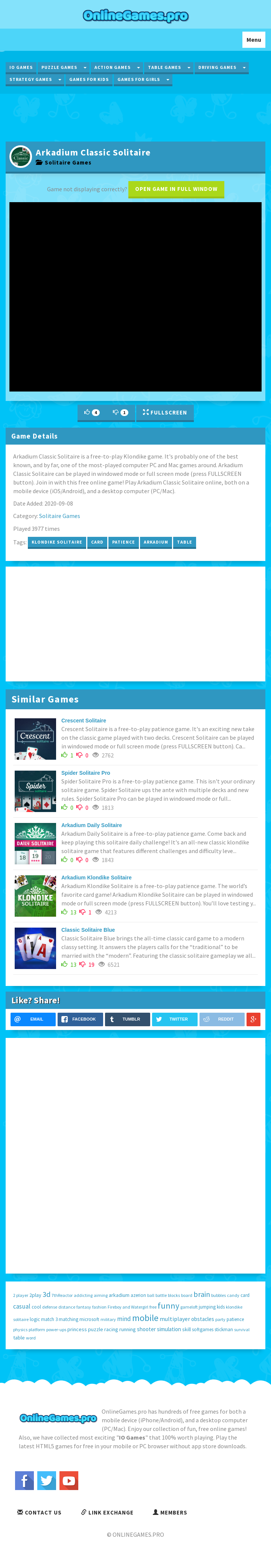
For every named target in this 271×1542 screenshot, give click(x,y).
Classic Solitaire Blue (88, 930)
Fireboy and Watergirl (128, 1307)
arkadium (156, 542)
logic (35, 1319)
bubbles (218, 1295)
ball (150, 1295)
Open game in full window (176, 188)
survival (242, 1329)
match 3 (49, 1319)
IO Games (21, 67)
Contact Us (39, 1512)
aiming (101, 1295)
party (220, 1319)
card (97, 542)
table (184, 542)
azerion (138, 1295)
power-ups (56, 1329)
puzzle (95, 1329)
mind (124, 1319)
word (31, 1338)
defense (49, 1307)
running (127, 1329)
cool (36, 1307)
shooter (146, 1329)
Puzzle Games (59, 67)
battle (161, 1295)
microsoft (89, 1319)
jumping (207, 1307)
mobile (145, 1318)
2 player (20, 1295)
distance (66, 1307)
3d (46, 1294)
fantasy (83, 1307)
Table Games (164, 67)
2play (35, 1295)
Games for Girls (138, 79)
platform (37, 1329)
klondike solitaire (57, 542)
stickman (224, 1329)
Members (170, 1512)
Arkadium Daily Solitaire (91, 825)
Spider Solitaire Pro (85, 773)
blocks (174, 1295)
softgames (202, 1329)
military (108, 1319)
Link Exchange (107, 1512)
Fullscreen (165, 412)
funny (168, 1305)
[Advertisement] (135, 117)
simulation (169, 1329)
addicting (83, 1295)
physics (20, 1329)
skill (186, 1329)
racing (111, 1329)
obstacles (202, 1319)
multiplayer (175, 1319)
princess (77, 1329)
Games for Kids (89, 79)
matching (68, 1319)
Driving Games (217, 67)
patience (123, 542)
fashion (99, 1307)
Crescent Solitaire (83, 721)
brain (201, 1294)
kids (221, 1307)
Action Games (112, 67)
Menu (255, 41)
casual (21, 1306)
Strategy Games (30, 79)
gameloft (189, 1307)
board (186, 1295)
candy (233, 1295)
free (153, 1307)
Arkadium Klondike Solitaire (96, 878)
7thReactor (62, 1295)
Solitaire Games (63, 162)
